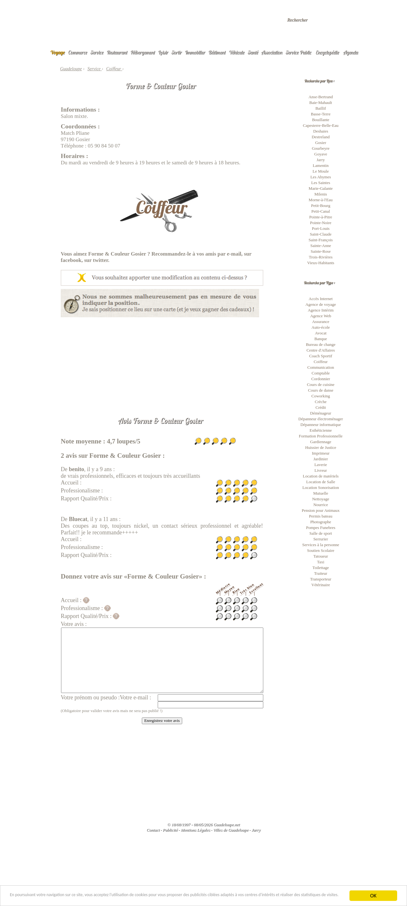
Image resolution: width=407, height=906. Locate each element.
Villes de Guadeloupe (230, 829)
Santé (253, 52)
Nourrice (320, 504)
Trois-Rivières (321, 257)
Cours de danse (320, 390)
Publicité (170, 829)
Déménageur (320, 413)
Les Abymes (320, 177)
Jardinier (321, 458)
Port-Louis (321, 228)
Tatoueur (320, 556)
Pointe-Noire (320, 222)
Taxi (320, 561)
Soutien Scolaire (321, 550)
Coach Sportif (320, 355)
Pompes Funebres (320, 527)
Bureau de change (320, 344)
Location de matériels (321, 476)
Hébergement (142, 52)
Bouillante (320, 119)
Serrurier (320, 539)
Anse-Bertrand (320, 96)
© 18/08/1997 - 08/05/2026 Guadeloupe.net (203, 824)
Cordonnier (320, 378)
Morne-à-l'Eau (321, 199)
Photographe (320, 521)
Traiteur (320, 573)
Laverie (320, 464)
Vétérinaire (320, 584)
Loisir (163, 52)
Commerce (77, 52)
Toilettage (321, 567)
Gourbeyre (321, 148)
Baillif (320, 108)
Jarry (321, 159)
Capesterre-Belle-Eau (321, 125)
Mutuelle (320, 493)
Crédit (320, 407)
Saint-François (321, 239)
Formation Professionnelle (321, 436)
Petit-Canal (320, 211)
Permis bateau (320, 516)
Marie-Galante (321, 188)
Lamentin (321, 165)
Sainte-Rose (321, 251)
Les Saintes (320, 182)
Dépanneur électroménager (320, 418)
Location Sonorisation (320, 487)
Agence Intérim (321, 310)
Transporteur (320, 579)
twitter (100, 260)
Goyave (320, 154)
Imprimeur (321, 453)
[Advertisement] (162, 361)
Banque (320, 338)
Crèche (321, 401)
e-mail (234, 254)
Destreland (320, 136)
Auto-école (321, 327)
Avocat (321, 333)
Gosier (320, 142)
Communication (320, 367)
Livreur (320, 470)
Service (96, 52)
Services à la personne (320, 544)
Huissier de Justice (320, 447)
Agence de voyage (320, 304)
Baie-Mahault (320, 102)
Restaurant (117, 52)
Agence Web (320, 315)
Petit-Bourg (320, 205)
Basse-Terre (321, 114)
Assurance (320, 321)
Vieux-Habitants (320, 262)
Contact (153, 829)
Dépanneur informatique (320, 424)
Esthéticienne (320, 430)
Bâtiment (216, 52)
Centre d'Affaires (321, 350)
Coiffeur (321, 361)
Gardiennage (320, 441)
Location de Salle (320, 481)
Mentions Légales (195, 829)
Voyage (57, 52)
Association (271, 52)
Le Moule (321, 171)
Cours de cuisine (321, 384)
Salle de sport (320, 533)
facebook (71, 260)
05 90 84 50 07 (104, 146)
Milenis (320, 194)
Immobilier (195, 52)
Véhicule (237, 52)
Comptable (321, 373)
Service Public (298, 52)
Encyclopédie (327, 52)
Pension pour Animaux (321, 510)
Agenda (350, 52)
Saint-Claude (321, 234)
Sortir (176, 52)
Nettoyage (320, 499)
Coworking (320, 396)
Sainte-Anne (320, 245)
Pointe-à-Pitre (320, 217)
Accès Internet (321, 298)
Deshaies (320, 131)
